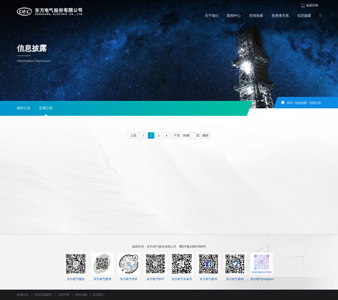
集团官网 (309, 5)
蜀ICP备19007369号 (192, 246)
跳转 (205, 135)
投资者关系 (280, 16)
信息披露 (304, 16)
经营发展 (256, 16)
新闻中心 (234, 16)
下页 (177, 135)
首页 (290, 102)
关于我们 (212, 16)
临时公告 (24, 108)
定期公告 (315, 102)
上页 (133, 135)
